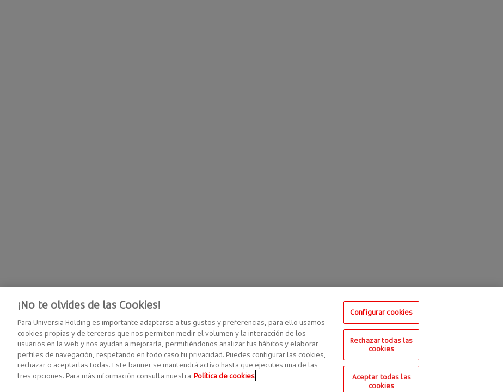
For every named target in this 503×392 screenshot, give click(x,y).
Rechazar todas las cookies (381, 347)
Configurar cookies (381, 315)
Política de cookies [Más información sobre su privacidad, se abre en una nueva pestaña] (224, 378)
